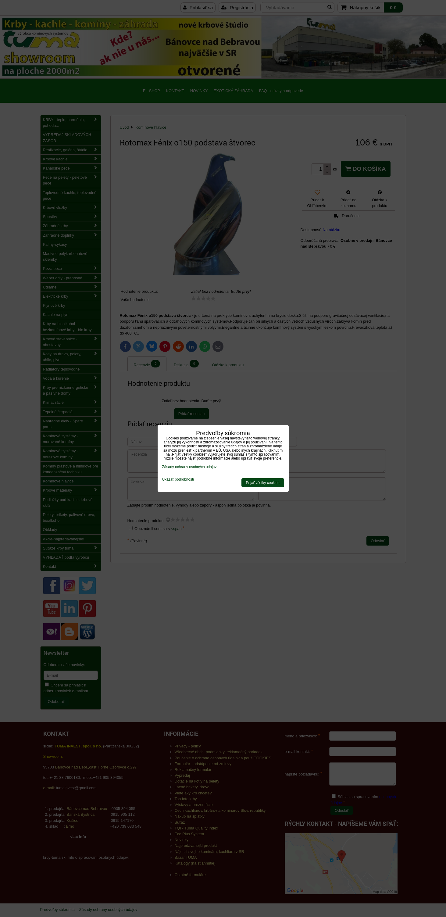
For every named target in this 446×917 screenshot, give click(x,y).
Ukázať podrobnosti (178, 480)
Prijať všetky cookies (263, 483)
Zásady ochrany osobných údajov (189, 467)
